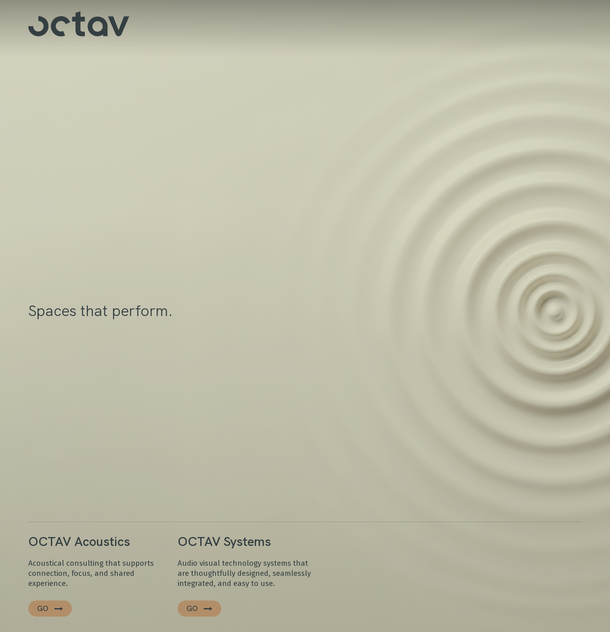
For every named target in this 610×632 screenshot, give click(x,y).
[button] (50, 608)
